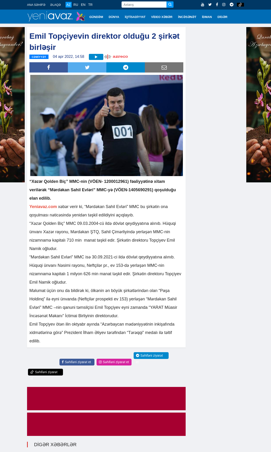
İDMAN (207, 17)
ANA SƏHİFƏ (36, 5)
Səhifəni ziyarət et (76, 362)
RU (75, 5)
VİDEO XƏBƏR (162, 17)
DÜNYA (114, 17)
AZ (68, 5)
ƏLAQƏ (55, 5)
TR (90, 5)
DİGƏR (223, 17)
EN (83, 5)
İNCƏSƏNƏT (187, 17)
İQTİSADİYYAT (135, 17)
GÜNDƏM (96, 17)
